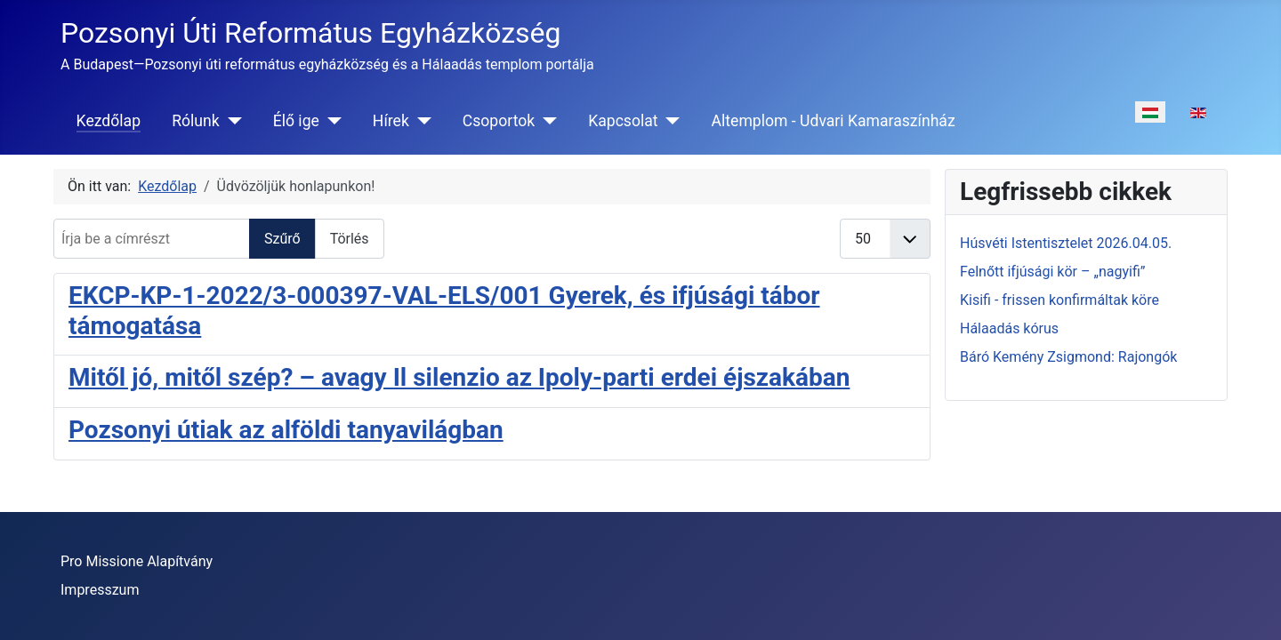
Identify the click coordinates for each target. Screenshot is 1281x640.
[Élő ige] (330, 120)
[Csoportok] (546, 120)
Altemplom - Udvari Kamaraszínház (833, 121)
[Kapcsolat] (669, 120)
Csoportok (499, 121)
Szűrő (282, 238)
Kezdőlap (109, 121)
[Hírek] (420, 120)
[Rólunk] (231, 120)
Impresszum (99, 589)
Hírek (391, 121)
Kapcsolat (622, 121)
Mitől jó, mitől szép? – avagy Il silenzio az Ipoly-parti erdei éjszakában (459, 377)
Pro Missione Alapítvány (136, 561)
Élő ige (296, 121)
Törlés (349, 238)
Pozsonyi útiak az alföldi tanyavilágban (286, 429)
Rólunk (196, 121)
